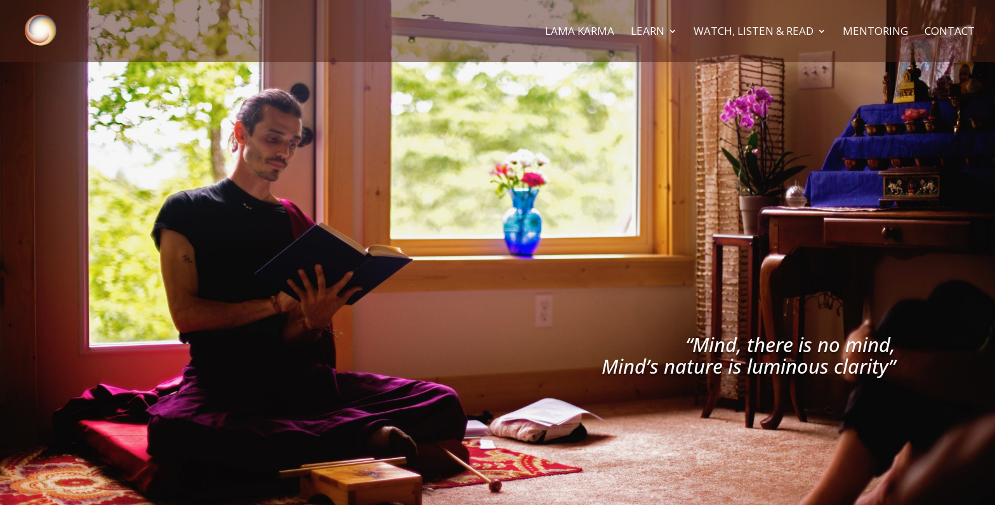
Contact (950, 32)
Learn (647, 32)
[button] (968, 18)
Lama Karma (579, 32)
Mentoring (875, 32)
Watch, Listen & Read (754, 32)
